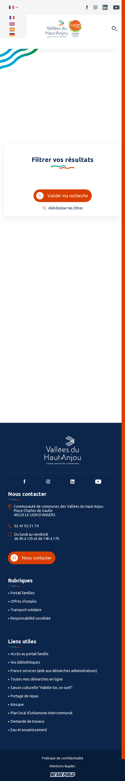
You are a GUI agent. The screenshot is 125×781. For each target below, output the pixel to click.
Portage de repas (25, 696)
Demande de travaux (27, 721)
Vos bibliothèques (25, 662)
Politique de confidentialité (62, 758)
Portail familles (23, 593)
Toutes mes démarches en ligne (37, 679)
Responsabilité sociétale (31, 618)
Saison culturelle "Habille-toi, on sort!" (42, 688)
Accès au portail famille (30, 654)
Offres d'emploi (23, 601)
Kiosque (17, 704)
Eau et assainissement (29, 730)
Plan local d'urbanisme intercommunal (42, 713)
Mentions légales (62, 766)
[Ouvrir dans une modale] (114, 29)
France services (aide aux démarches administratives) (54, 671)
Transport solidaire (26, 610)
